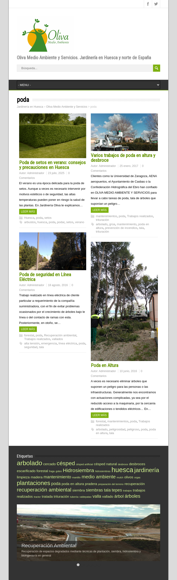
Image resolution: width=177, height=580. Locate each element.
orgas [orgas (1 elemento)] (137, 477)
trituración (102, 220)
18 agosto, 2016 (58, 285)
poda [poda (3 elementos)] (56, 483)
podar (61, 222)
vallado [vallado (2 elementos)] (107, 496)
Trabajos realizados (140, 216)
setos (47, 217)
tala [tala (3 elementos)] (107, 490)
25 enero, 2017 (129, 166)
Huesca (29, 217)
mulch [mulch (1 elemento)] (120, 477)
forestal (29, 335)
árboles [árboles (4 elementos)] (132, 496)
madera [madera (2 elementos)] (37, 477)
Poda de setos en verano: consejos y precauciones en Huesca (52, 165)
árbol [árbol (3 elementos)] (119, 496)
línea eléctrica (68, 343)
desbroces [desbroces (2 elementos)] (137, 464)
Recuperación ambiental (60, 335)
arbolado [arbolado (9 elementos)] (29, 463)
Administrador (35, 173)
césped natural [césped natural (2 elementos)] (105, 464)
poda (39, 217)
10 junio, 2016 (128, 371)
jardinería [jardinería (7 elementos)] (146, 470)
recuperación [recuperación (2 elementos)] (134, 484)
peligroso (133, 429)
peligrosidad (117, 429)
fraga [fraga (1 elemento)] (52, 471)
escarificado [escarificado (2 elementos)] (26, 471)
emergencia (49, 343)
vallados (57, 339)
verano (79, 222)
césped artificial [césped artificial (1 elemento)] (84, 464)
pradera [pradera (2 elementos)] (91, 484)
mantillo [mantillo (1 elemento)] (76, 477)
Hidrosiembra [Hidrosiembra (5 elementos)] (78, 470)
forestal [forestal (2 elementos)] (42, 471)
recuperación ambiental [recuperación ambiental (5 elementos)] (44, 490)
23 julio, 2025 (56, 173)
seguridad (30, 347)
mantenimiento (126, 224)
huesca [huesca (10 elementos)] (122, 469)
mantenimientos (106, 216)
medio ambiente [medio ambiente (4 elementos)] (99, 476)
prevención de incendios (121, 228)
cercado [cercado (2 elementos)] (49, 464)
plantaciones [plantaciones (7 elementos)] (33, 483)
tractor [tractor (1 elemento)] (37, 496)
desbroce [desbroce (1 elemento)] (123, 464)
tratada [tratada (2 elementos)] (47, 496)
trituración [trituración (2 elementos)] (61, 496)
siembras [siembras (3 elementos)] (94, 490)
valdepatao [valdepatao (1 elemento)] (85, 496)
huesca (42, 222)
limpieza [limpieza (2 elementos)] (23, 477)
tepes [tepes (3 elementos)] (117, 490)
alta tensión (32, 343)
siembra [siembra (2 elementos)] (78, 490)
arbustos (30, 222)
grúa (112, 224)
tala (141, 228)
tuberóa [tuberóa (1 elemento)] (74, 496)
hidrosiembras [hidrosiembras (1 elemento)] (102, 471)
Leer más (28, 211)
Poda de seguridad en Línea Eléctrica (45, 277)
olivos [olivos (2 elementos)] (128, 477)
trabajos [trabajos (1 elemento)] (127, 490)
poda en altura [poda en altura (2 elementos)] (73, 484)
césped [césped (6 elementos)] (66, 463)
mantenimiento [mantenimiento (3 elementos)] (57, 476)
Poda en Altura (104, 365)
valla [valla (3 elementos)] (96, 496)
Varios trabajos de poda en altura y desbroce (123, 158)
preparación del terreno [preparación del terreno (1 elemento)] (111, 484)
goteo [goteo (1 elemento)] (59, 471)
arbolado (102, 224)
